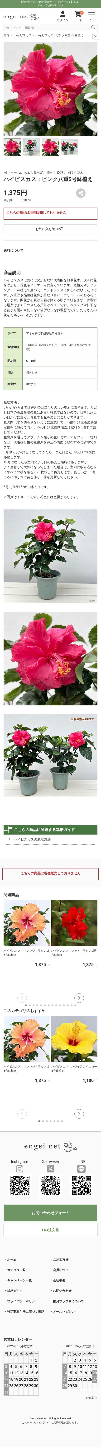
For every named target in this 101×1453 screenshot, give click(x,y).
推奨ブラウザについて (68, 1301)
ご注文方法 (60, 1259)
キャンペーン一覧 (19, 1280)
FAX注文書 (50, 1230)
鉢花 (6, 35)
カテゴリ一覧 (16, 1270)
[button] (79, 998)
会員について (62, 1270)
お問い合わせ (62, 1291)
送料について (14, 250)
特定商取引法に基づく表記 (25, 1311)
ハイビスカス (22, 35)
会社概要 (59, 1280)
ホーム (11, 1259)
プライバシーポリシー (22, 1301)
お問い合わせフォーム (51, 1213)
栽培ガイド (15, 1291)
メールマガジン (64, 1311)
